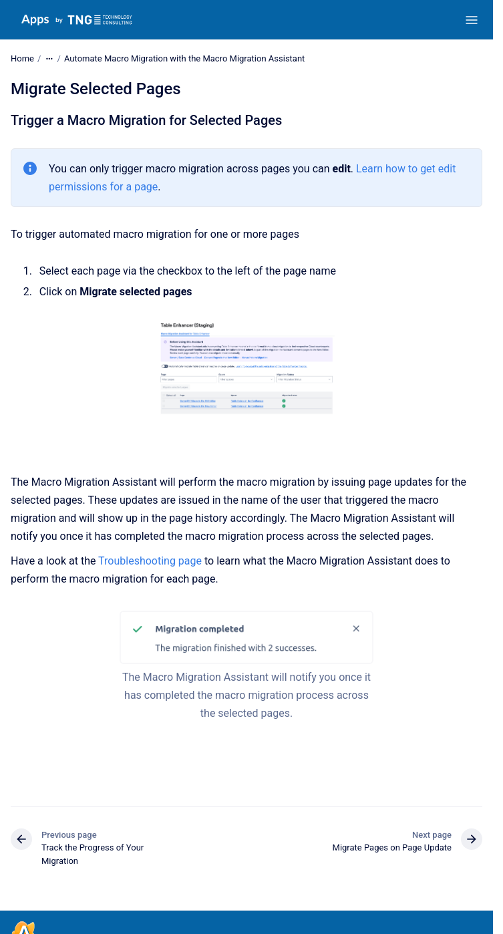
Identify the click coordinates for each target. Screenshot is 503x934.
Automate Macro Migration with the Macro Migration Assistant (184, 58)
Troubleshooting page (150, 561)
